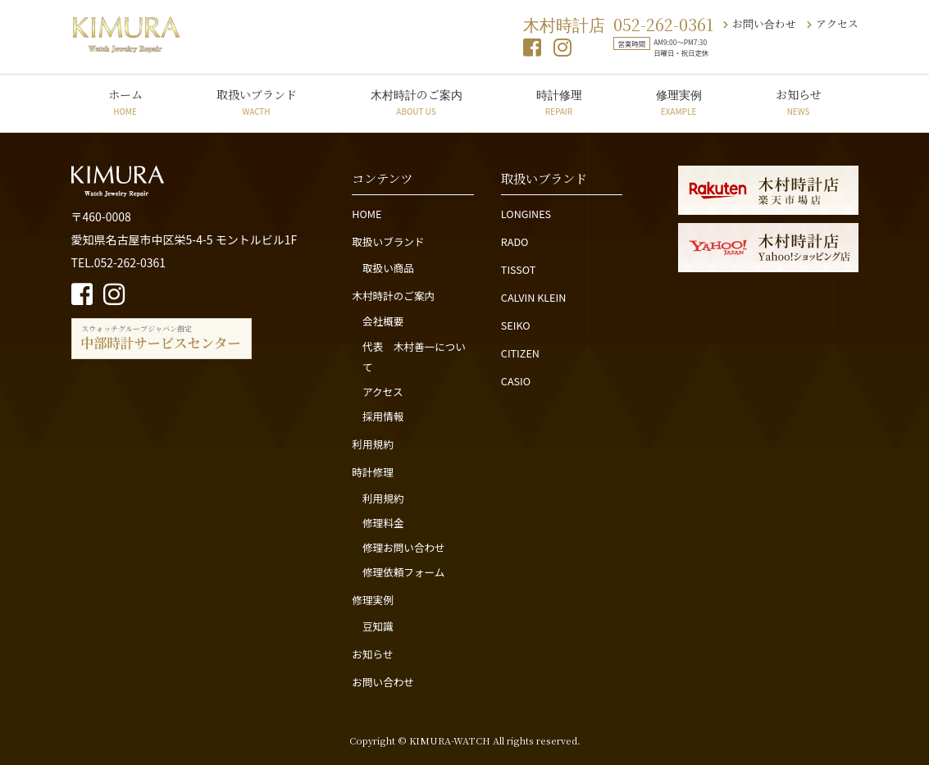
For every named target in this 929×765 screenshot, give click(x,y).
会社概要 (382, 321)
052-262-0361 (663, 24)
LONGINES (526, 213)
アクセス (832, 23)
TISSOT (518, 269)
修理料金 (382, 522)
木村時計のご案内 (416, 101)
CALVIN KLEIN (533, 297)
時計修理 (559, 101)
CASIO (516, 381)
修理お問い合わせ (403, 547)
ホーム (125, 101)
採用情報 (382, 416)
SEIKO (516, 325)
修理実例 (679, 101)
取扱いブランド (257, 101)
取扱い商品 (388, 267)
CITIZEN (520, 353)
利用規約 (372, 444)
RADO (515, 241)
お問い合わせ (759, 23)
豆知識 (378, 626)
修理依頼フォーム (403, 572)
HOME (366, 213)
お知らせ (798, 101)
